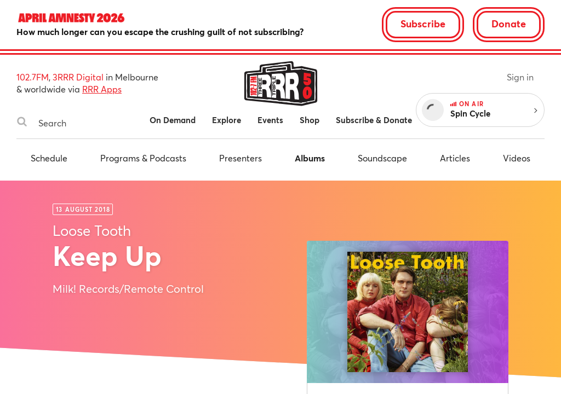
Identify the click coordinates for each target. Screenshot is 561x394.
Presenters (240, 158)
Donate (508, 23)
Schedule (49, 158)
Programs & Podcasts (143, 158)
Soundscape (382, 158)
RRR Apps (102, 89)
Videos (516, 158)
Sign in (520, 77)
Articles (455, 158)
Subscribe (422, 23)
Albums (310, 158)
